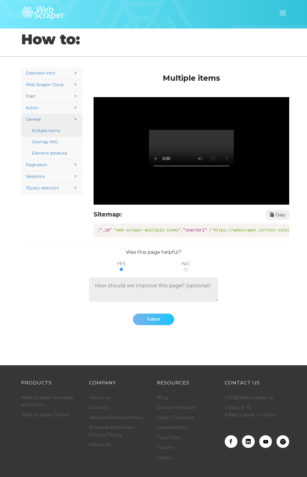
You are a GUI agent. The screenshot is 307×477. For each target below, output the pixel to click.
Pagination (52, 164)
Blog (162, 397)
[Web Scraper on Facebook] (231, 441)
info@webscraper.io (249, 397)
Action (52, 107)
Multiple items (46, 130)
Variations (52, 176)
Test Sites (168, 437)
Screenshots (172, 427)
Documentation (176, 407)
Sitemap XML (45, 142)
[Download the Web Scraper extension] (282, 441)
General (52, 119)
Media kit (100, 444)
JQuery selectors (52, 188)
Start (52, 96)
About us (100, 397)
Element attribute (49, 153)
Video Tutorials (175, 417)
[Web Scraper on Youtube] (265, 441)
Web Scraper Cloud (52, 84)
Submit (153, 319)
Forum (165, 447)
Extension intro (52, 73)
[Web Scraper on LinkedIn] (248, 441)
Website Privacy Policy (116, 417)
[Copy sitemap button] (277, 215)
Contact (99, 407)
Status (164, 457)
